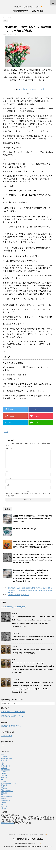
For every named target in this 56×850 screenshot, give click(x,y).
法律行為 (4, 789)
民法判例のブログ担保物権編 (13, 712)
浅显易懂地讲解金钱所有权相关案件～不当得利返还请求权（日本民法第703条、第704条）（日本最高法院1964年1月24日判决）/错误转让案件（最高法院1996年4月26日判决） (33, 544)
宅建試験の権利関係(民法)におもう (18, 595)
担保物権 (4, 775)
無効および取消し (7, 791)
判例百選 (4, 768)
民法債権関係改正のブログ (12, 716)
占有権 (3, 771)
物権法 (3, 798)
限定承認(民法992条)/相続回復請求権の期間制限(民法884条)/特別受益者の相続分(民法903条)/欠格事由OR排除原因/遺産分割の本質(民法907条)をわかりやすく (30, 590)
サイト (7, 485)
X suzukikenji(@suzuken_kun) (13, 606)
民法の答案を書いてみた (11, 726)
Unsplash (40, 89)
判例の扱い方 (5, 766)
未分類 (6, 432)
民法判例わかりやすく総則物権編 (28, 11)
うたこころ (6, 745)
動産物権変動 (5, 770)
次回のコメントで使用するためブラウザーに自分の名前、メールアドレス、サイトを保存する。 (27, 495)
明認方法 (4, 777)
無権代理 (4, 793)
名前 (7, 471)
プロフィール (6, 736)
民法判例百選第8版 (7, 823)
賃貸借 (3, 808)
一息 (2, 754)
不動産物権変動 (6, 758)
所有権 (3, 773)
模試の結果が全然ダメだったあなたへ (25, 529)
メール (8, 478)
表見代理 (4, 806)
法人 (2, 787)
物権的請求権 (5, 800)
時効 (2, 779)
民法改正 (4, 785)
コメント (8, 448)
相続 (2, 804)
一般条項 (4, 756)
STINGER (48, 846)
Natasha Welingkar (26, 89)
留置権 (3, 802)
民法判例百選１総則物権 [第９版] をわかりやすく (28, 843)
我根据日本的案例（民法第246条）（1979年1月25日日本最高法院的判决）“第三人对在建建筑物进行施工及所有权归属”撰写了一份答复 (32, 518)
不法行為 (4, 760)
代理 (2, 764)
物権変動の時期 (6, 796)
